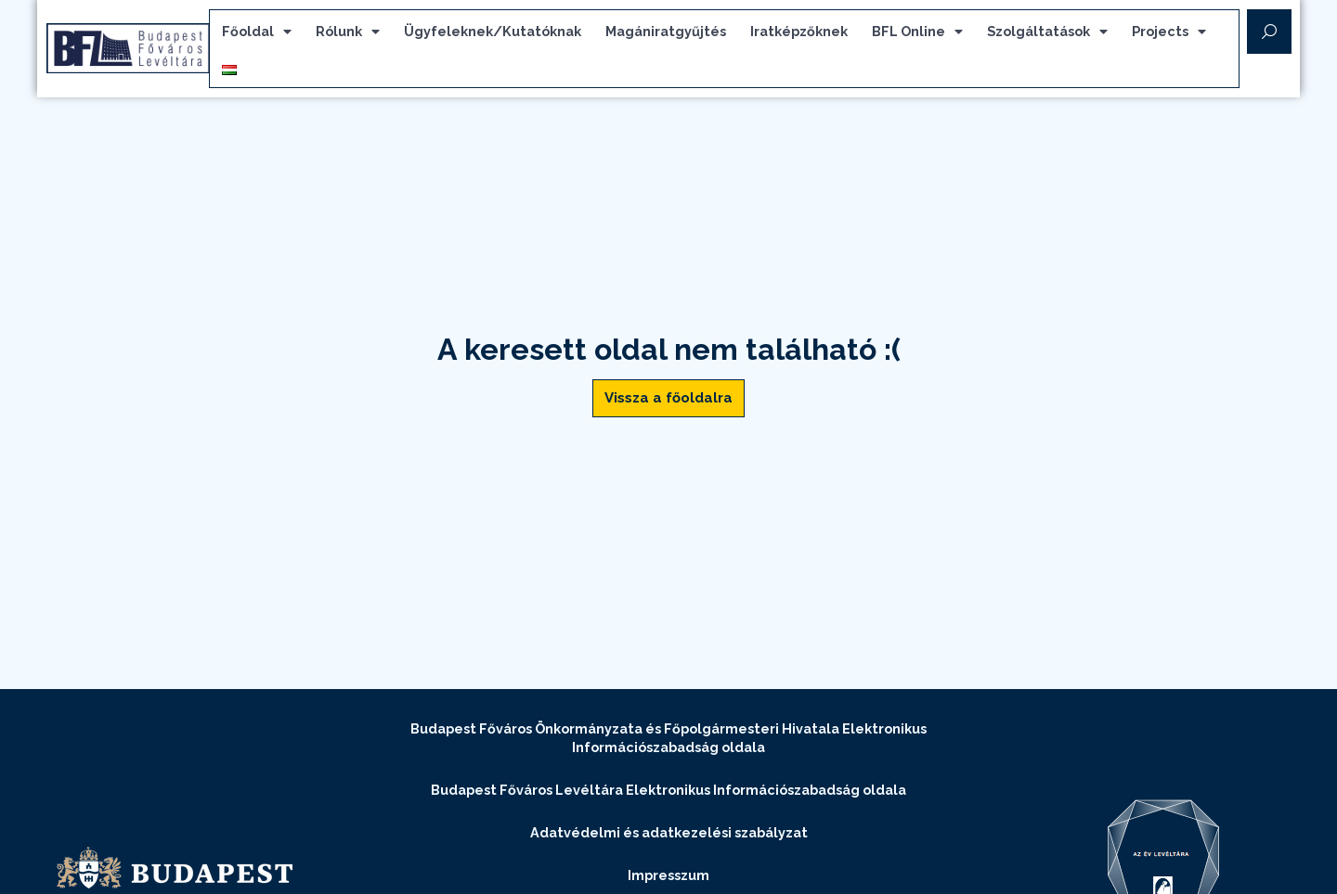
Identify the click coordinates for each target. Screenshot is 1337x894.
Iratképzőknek (816, 34)
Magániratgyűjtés (683, 34)
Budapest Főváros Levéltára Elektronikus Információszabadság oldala (668, 795)
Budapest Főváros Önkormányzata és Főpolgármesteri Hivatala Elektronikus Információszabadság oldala (668, 743)
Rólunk (365, 34)
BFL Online (934, 34)
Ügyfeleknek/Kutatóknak (510, 34)
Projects (1186, 34)
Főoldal (274, 34)
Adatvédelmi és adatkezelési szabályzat (669, 838)
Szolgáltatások (1065, 34)
